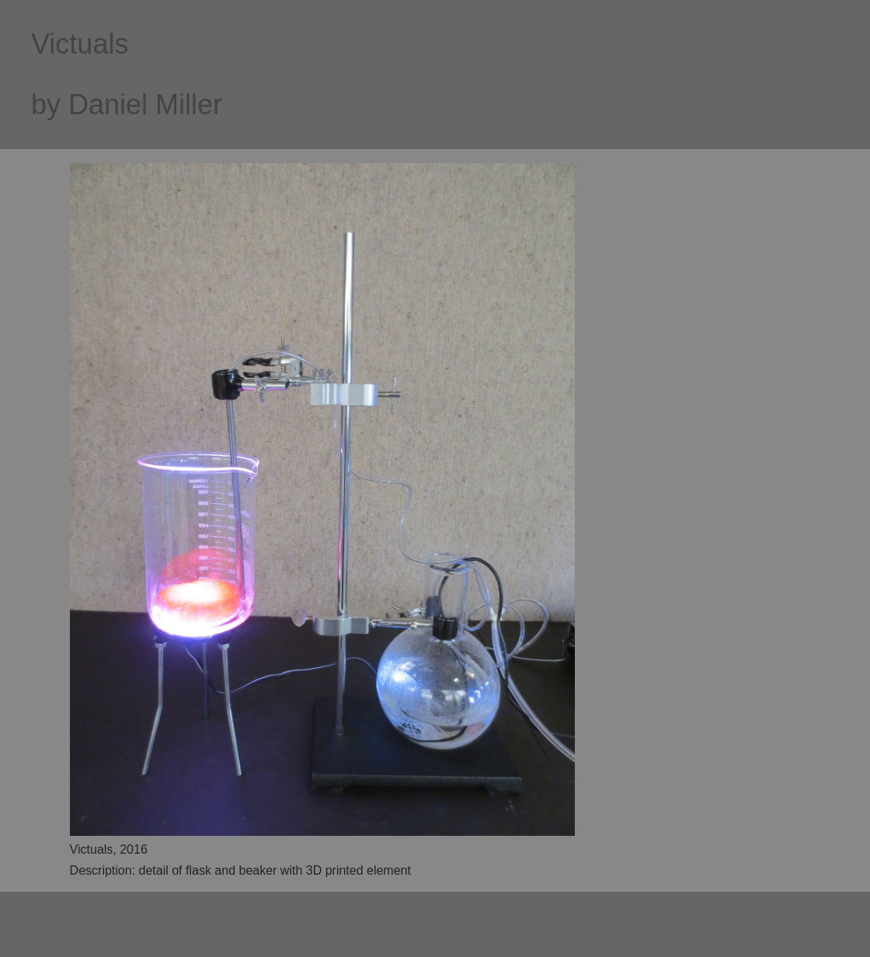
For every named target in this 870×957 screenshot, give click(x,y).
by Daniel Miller (126, 104)
